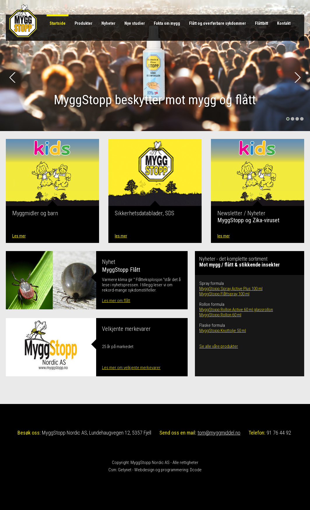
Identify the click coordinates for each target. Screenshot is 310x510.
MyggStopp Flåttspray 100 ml (224, 294)
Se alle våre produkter (218, 346)
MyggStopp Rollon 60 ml (220, 314)
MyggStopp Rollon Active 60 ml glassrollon (236, 309)
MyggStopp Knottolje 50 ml (222, 330)
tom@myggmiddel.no (219, 433)
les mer (121, 236)
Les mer (19, 236)
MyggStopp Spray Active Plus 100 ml (231, 288)
